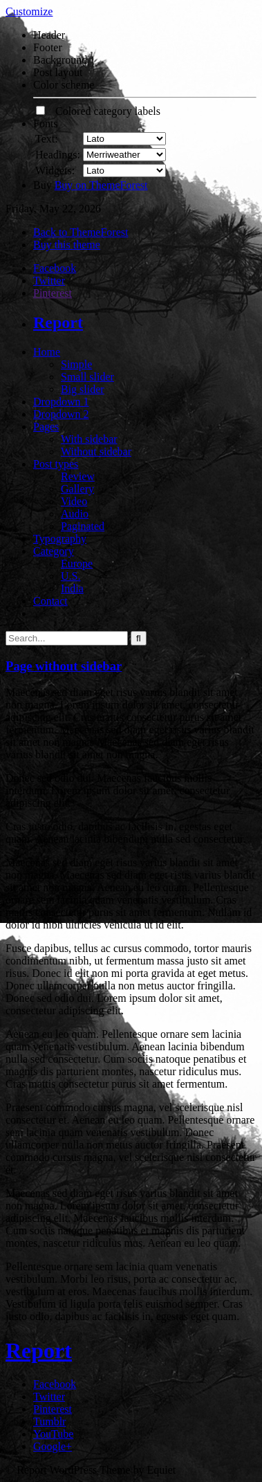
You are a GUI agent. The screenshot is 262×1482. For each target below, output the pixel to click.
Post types (55, 464)
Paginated (82, 526)
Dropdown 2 (60, 414)
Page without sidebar (64, 666)
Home (46, 352)
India (72, 588)
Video (74, 501)
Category (53, 551)
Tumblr (49, 1421)
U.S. (70, 576)
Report (58, 322)
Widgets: (55, 170)
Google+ (52, 1446)
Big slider (82, 389)
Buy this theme (66, 244)
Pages (46, 426)
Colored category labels (98, 111)
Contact (50, 601)
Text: (46, 139)
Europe (77, 563)
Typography (59, 539)
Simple (76, 364)
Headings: (57, 155)
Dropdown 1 (60, 402)
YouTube (53, 1434)
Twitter (49, 280)
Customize (29, 11)
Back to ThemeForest (80, 232)
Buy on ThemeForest (101, 185)
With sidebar (89, 439)
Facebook (54, 268)
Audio (74, 514)
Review (78, 476)
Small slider (87, 377)
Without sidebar (96, 451)
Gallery (77, 489)
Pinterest (52, 293)
